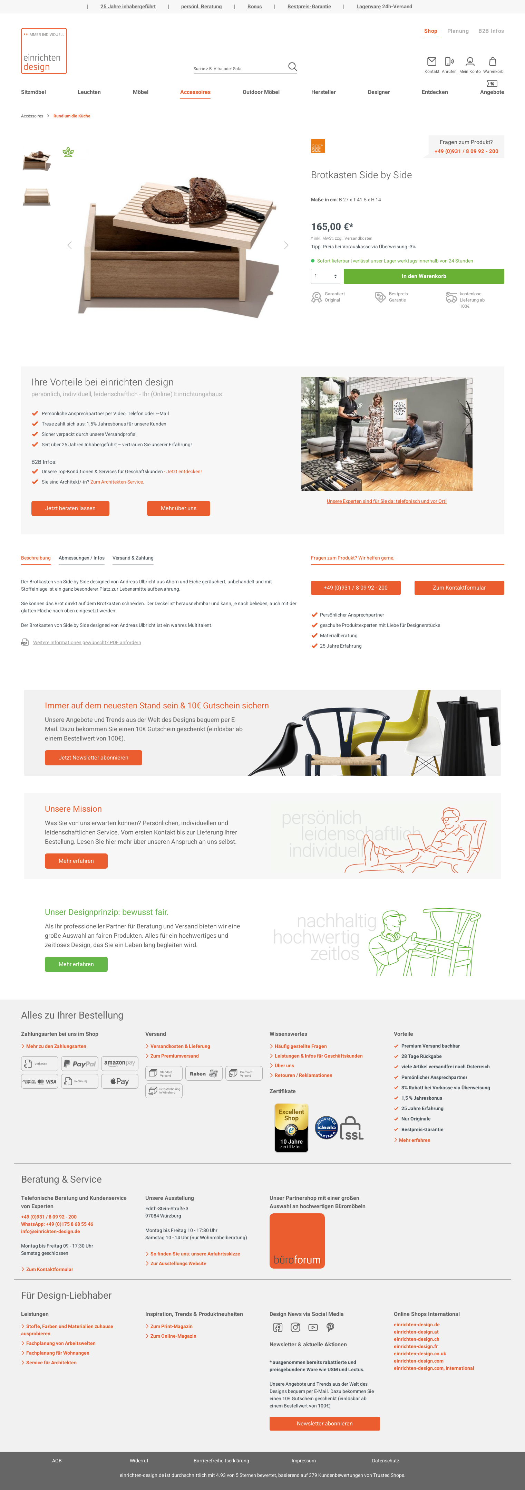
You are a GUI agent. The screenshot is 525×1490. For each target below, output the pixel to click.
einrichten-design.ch (416, 1339)
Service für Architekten (49, 1362)
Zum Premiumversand (172, 1056)
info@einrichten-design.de (50, 1231)
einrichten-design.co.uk (420, 1353)
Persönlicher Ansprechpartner (430, 1077)
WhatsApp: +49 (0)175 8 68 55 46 (57, 1224)
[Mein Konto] (449, 64)
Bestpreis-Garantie (309, 6)
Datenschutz (385, 1460)
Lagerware (369, 6)
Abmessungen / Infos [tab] (82, 558)
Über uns (282, 1065)
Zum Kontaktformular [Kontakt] (459, 588)
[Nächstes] (286, 246)
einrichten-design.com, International (434, 1368)
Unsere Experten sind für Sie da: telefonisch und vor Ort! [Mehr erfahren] (387, 501)
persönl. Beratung (201, 6)
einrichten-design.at (416, 1332)
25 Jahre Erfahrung (419, 1108)
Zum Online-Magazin (170, 1336)
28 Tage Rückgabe (418, 1056)
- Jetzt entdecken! (183, 471)
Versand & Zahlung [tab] (133, 558)
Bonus (254, 6)
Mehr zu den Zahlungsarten (53, 1046)
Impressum (304, 1460)
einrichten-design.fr (416, 1346)
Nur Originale (412, 1119)
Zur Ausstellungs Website (175, 1263)
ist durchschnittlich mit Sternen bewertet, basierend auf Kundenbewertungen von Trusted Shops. (263, 1475)
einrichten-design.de (417, 1324)
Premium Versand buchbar (427, 1046)
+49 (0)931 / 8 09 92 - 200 (49, 1217)
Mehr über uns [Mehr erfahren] (178, 508)
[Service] (466, 150)
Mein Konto (470, 71)
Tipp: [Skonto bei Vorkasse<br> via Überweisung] (317, 246)
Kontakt (432, 71)
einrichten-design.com (419, 1361)
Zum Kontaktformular (47, 1269)
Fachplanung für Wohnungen (55, 1353)
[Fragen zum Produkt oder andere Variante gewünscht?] (81, 643)
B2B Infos (491, 31)
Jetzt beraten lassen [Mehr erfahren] (70, 508)
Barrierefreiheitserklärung (221, 1460)
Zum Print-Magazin (169, 1326)
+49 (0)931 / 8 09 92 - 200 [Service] (356, 588)
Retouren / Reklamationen (301, 1075)
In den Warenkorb (424, 276)
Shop (431, 31)
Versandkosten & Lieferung (177, 1046)
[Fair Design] (68, 154)
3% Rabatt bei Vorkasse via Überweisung (442, 1087)
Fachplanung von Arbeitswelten (58, 1343)
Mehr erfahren (76, 861)
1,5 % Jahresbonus (418, 1098)
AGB (57, 1460)
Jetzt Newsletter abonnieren (93, 758)
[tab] (36, 558)
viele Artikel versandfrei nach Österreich (442, 1066)
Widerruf (139, 1460)
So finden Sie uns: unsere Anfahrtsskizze (192, 1254)
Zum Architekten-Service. (117, 482)
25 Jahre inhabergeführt (128, 6)
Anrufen (449, 71)
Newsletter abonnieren (325, 1424)
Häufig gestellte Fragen (298, 1046)
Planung (458, 31)
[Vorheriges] (69, 246)
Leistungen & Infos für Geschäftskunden (316, 1056)
